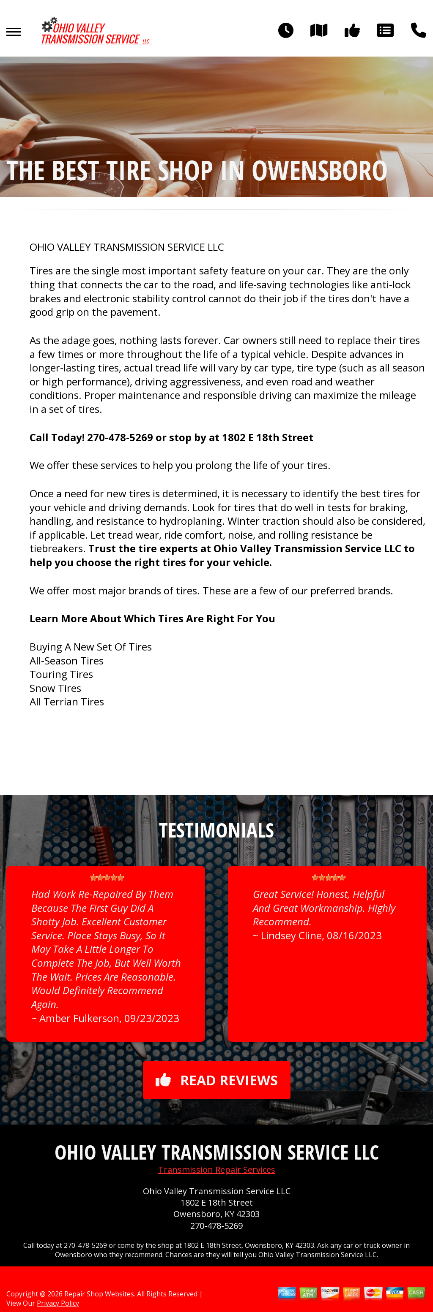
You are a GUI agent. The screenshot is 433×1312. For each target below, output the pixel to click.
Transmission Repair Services (216, 1169)
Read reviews (217, 1080)
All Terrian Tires (67, 701)
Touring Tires (61, 674)
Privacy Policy (58, 1303)
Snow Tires (55, 688)
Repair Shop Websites (98, 1293)
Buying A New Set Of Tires (91, 646)
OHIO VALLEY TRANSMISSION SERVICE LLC (127, 247)
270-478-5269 (120, 437)
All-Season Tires (67, 660)
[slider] (107, 877)
